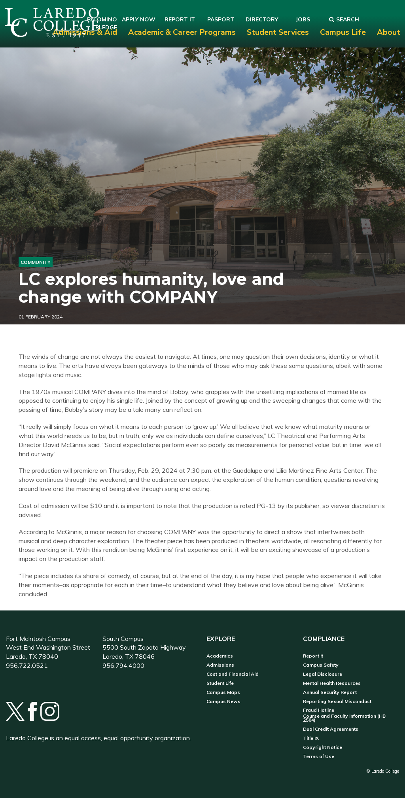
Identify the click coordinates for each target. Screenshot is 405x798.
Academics (219, 656)
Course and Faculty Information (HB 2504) (344, 718)
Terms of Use (318, 756)
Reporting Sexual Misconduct (337, 701)
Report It (313, 656)
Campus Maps (223, 692)
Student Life (220, 683)
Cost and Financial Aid (232, 674)
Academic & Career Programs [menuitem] (182, 32)
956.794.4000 (123, 665)
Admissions (220, 665)
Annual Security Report (330, 692)
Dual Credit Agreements (330, 729)
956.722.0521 (27, 665)
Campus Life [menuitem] (343, 32)
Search (344, 19)
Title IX (311, 738)
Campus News (223, 701)
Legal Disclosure (322, 674)
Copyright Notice (322, 747)
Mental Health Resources (332, 683)
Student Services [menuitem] (278, 32)
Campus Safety (321, 665)
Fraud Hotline (318, 710)
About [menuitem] (388, 32)
